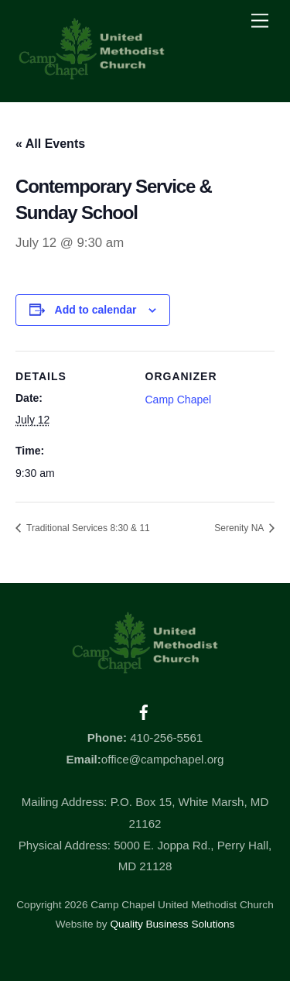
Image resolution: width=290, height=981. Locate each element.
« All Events (50, 143)
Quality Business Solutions (172, 924)
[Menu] (259, 21)
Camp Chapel (178, 399)
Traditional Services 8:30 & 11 (87, 528)
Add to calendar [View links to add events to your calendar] (96, 310)
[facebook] (143, 710)
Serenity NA (240, 528)
